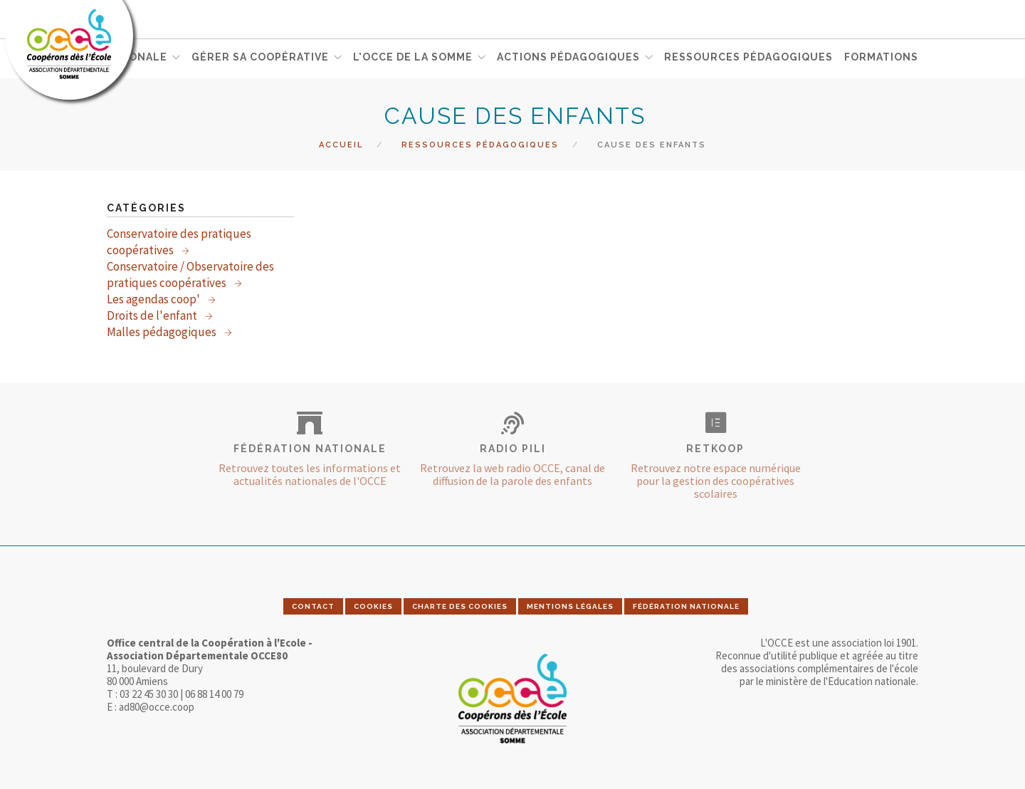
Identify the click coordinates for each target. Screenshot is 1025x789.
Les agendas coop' (154, 299)
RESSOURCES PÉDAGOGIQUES (748, 57)
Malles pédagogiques (163, 332)
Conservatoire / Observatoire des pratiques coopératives (190, 274)
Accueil (341, 145)
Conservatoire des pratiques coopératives (179, 242)
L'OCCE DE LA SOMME (413, 57)
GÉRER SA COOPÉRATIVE (260, 57)
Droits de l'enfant (153, 315)
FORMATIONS (881, 57)
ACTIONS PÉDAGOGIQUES (568, 57)
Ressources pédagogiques (480, 145)
